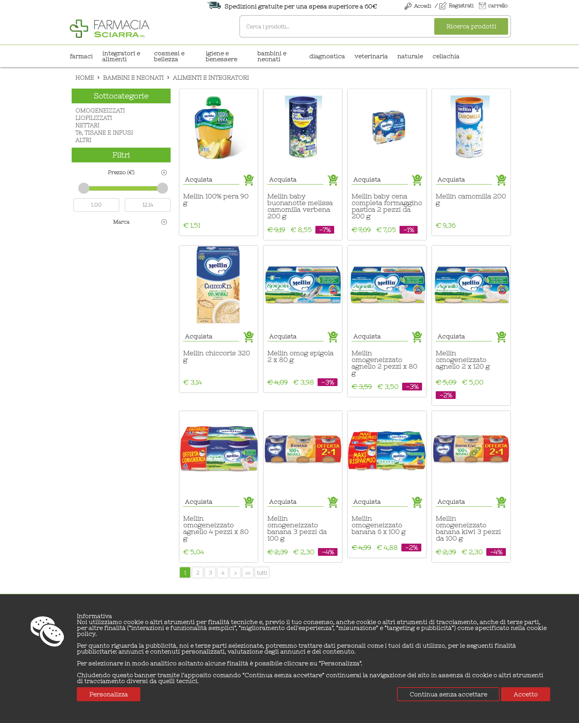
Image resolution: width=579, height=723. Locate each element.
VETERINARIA (371, 56)
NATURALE (410, 56)
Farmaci (81, 56)
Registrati (461, 5)
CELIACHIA (445, 56)
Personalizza (108, 694)
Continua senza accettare (448, 694)
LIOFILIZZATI (93, 118)
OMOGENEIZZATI (100, 110)
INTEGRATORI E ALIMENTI (121, 56)
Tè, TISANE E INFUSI (104, 133)
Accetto (526, 694)
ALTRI (83, 140)
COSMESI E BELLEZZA (169, 56)
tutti (262, 573)
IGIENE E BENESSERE (221, 56)
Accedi (422, 6)
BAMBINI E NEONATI (271, 56)
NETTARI (87, 125)
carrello (497, 5)
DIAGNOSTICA (327, 56)
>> (247, 573)
